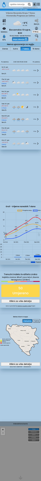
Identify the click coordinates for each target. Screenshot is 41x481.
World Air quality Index (24, 306)
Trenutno (27, 321)
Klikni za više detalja (21, 301)
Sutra (15, 49)
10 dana (36, 49)
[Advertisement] (20, 55)
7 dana (26, 49)
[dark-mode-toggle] (34, 4)
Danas (5, 49)
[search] (29, 4)
